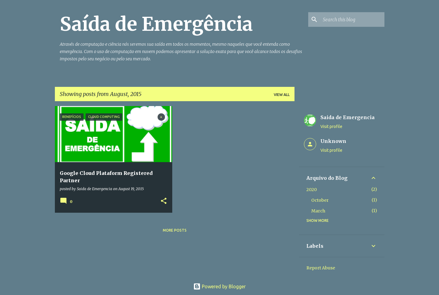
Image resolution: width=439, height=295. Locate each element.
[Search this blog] (352, 19)
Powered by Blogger (219, 286)
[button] (163, 201)
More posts (175, 230)
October (320, 200)
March (318, 211)
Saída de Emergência (156, 24)
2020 (311, 189)
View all (282, 95)
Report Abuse (320, 268)
